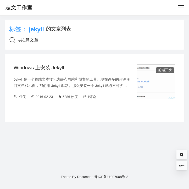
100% (182, 165)
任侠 (22, 97)
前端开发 (165, 70)
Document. (85, 177)
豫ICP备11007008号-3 (111, 177)
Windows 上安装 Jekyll (39, 67)
